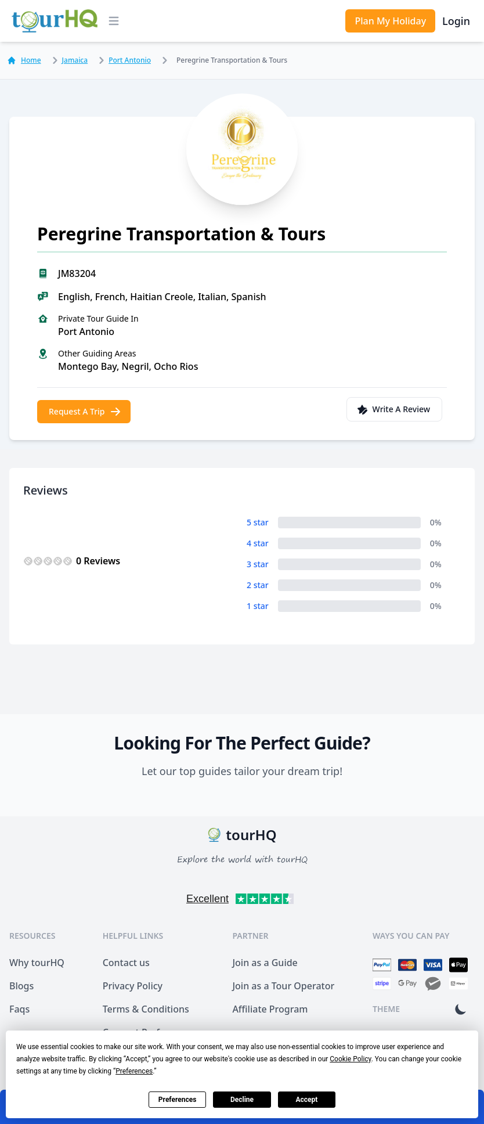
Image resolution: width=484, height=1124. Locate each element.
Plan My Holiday (390, 21)
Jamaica (68, 60)
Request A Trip (85, 411)
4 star (258, 543)
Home (24, 60)
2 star (258, 584)
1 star (258, 605)
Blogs (21, 985)
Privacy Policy (132, 985)
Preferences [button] (134, 1071)
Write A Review (393, 409)
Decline (242, 1100)
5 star (258, 522)
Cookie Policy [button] (350, 1059)
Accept (306, 1100)
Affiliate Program (270, 1009)
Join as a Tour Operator (283, 985)
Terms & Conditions (146, 1009)
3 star (258, 564)
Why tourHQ (36, 962)
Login (456, 21)
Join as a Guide (264, 962)
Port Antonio (123, 60)
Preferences (177, 1100)
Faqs (19, 1009)
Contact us (126, 962)
